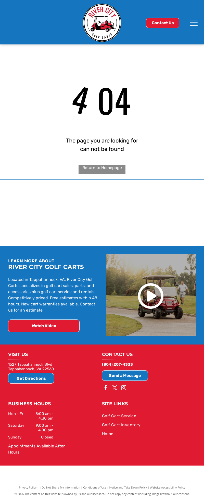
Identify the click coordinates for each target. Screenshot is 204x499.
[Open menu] (194, 23)
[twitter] (115, 387)
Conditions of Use (94, 487)
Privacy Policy (27, 487)
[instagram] (124, 387)
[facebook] (106, 387)
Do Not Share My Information (61, 487)
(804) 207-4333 (117, 363)
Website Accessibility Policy (167, 487)
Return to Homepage (102, 167)
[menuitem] (147, 415)
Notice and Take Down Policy (128, 487)
